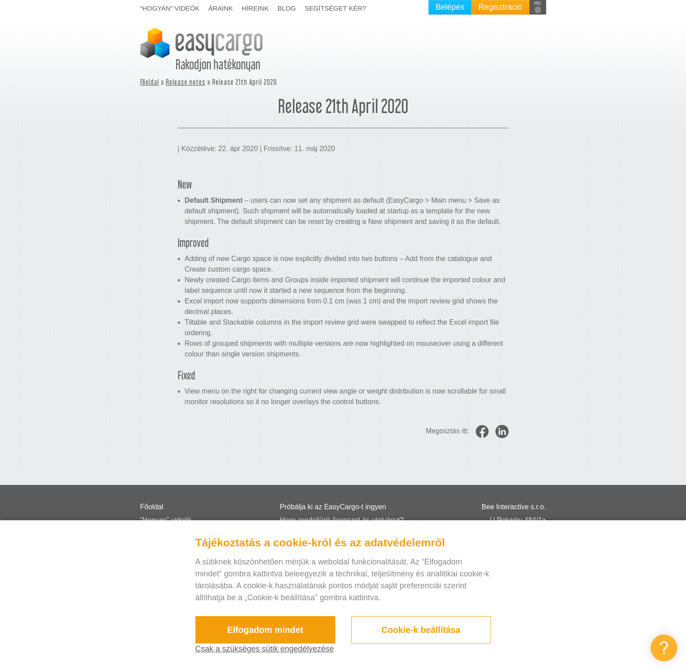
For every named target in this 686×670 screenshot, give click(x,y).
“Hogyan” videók (170, 8)
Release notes (186, 82)
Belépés (449, 7)
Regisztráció (500, 7)
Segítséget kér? (335, 8)
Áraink (220, 8)
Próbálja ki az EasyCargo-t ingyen (333, 507)
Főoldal (149, 82)
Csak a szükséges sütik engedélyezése (264, 648)
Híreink (255, 8)
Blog (286, 8)
